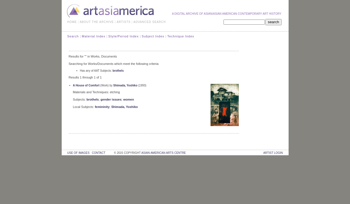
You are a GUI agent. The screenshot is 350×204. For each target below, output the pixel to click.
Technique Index (180, 36)
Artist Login (273, 152)
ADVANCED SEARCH (150, 22)
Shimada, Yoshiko (125, 85)
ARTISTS (123, 22)
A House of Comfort (86, 85)
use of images (78, 152)
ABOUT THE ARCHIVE (97, 22)
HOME (72, 22)
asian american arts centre (163, 152)
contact (98, 152)
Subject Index (153, 36)
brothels (118, 70)
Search (73, 36)
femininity (102, 107)
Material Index (93, 36)
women (128, 99)
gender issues (110, 99)
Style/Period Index (123, 36)
